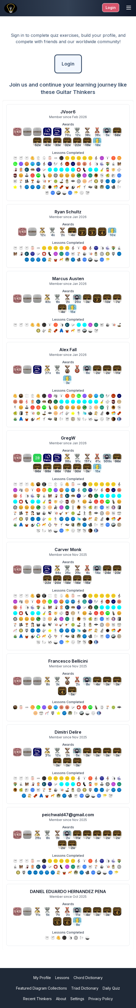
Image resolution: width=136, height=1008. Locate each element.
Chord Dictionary (88, 977)
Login (111, 7)
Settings (77, 998)
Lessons (62, 977)
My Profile (42, 977)
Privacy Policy (100, 998)
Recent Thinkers (37, 998)
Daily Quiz (111, 988)
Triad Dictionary (84, 988)
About (61, 998)
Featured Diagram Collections (41, 988)
